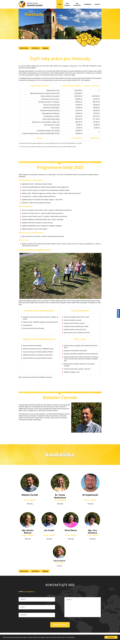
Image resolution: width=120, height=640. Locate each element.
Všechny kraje (24, 48)
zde (51, 377)
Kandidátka (87, 4)
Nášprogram (67, 4)
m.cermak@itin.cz (29, 591)
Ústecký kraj (35, 48)
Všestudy (45, 48)
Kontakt (97, 4)
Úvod (59, 4)
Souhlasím (111, 637)
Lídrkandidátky (77, 4)
